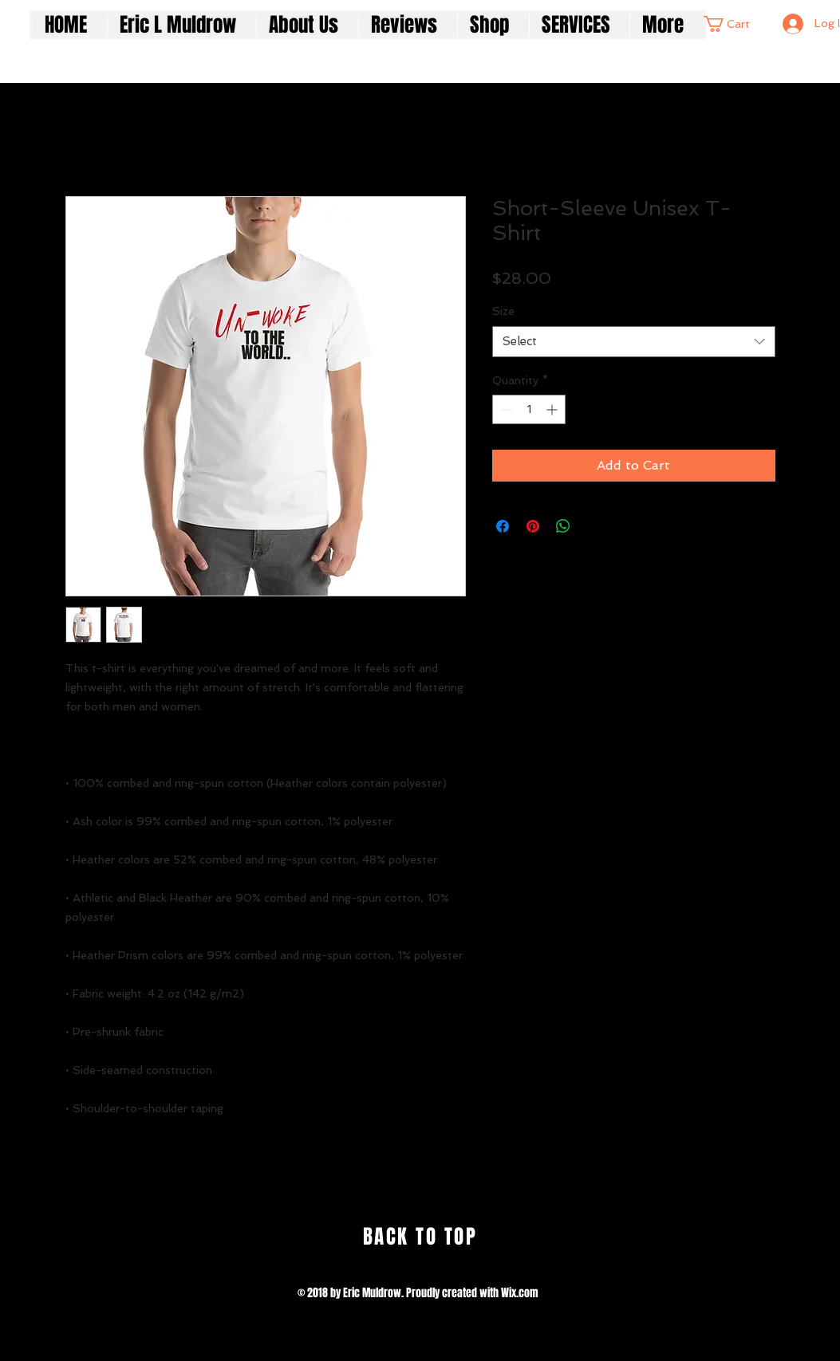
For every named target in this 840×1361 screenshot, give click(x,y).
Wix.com (519, 1292)
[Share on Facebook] (502, 526)
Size (503, 311)
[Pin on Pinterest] (532, 526)
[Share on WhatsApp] (563, 526)
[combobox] (633, 341)
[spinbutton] (529, 409)
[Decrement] (505, 409)
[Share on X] (593, 526)
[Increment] (553, 409)
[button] (733, 24)
